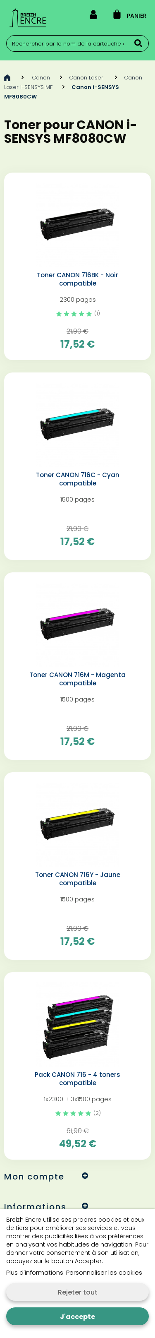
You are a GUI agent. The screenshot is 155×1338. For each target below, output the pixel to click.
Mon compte (34, 1176)
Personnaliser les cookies (104, 1272)
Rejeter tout (78, 1292)
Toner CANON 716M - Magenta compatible (77, 679)
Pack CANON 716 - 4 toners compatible (77, 1079)
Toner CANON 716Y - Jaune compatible (77, 879)
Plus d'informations (34, 1272)
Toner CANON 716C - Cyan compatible (77, 479)
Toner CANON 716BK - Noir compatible (77, 279)
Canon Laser (87, 78)
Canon (41, 78)
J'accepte (77, 1316)
